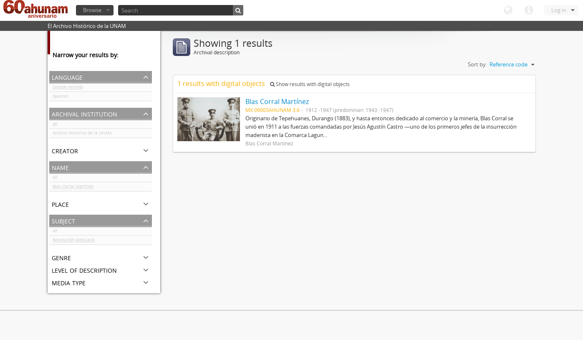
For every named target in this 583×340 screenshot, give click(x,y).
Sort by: (477, 64)
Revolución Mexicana (74, 241)
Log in (558, 10)
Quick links (528, 10)
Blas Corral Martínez (73, 188)
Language (507, 10)
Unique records (68, 88)
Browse (92, 10)
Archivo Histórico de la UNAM (82, 134)
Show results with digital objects (310, 84)
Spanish (60, 98)
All (55, 125)
